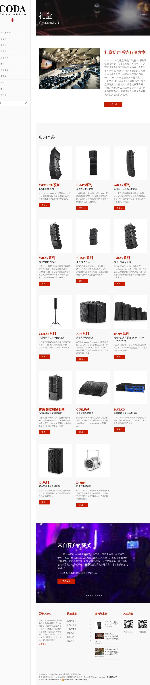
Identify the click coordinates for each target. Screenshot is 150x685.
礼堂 (145, 15)
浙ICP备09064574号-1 (53, 680)
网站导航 (70, 641)
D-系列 (81, 482)
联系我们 (70, 637)
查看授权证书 (112, 677)
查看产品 (113, 104)
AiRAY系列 (122, 185)
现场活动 (8, 45)
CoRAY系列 (47, 333)
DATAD (119, 409)
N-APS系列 (84, 185)
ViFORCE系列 (49, 185)
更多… (44, 205)
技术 (6, 64)
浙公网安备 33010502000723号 (74, 679)
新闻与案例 (9, 33)
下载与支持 (9, 70)
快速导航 (8, 95)
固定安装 (8, 39)
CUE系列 (83, 409)
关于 (6, 82)
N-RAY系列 (84, 258)
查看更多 (42, 644)
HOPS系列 (121, 333)
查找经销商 (71, 625)
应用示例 (8, 76)
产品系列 (8, 58)
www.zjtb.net (100, 677)
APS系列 (82, 333)
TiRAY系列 (122, 258)
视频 (6, 89)
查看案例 (66, 581)
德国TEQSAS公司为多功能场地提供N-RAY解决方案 (112, 651)
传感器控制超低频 (51, 409)
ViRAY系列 (47, 258)
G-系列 (44, 482)
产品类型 (8, 51)
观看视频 (70, 633)
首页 (141, 15)
